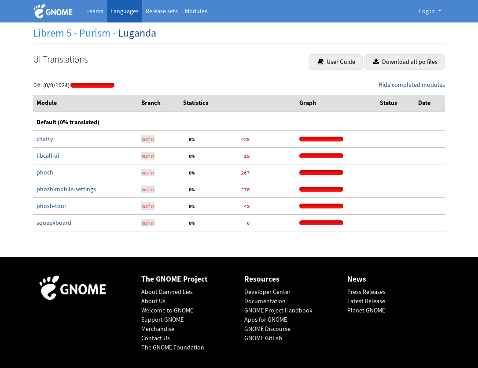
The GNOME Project (174, 279)
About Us (153, 301)
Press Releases (366, 292)
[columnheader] (85, 103)
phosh (45, 172)
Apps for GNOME (265, 319)
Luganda (137, 33)
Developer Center (267, 292)
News (356, 279)
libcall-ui (48, 156)
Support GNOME (162, 319)
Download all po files (405, 62)
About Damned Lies (167, 292)
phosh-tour (51, 206)
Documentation (265, 301)
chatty (45, 139)
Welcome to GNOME (167, 310)
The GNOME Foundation (172, 347)
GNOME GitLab (263, 338)
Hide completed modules (412, 85)
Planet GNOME (366, 310)
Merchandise (157, 329)
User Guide (336, 62)
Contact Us (155, 338)
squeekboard (54, 223)
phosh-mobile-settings (66, 189)
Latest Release (366, 301)
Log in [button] (427, 11)
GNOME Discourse (267, 329)
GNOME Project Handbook (278, 310)
